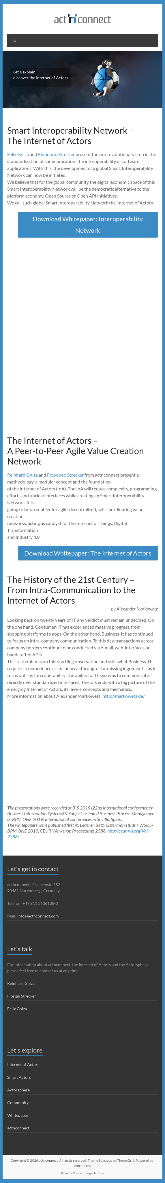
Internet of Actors (23, 1064)
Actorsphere (18, 1089)
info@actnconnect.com (38, 915)
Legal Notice (95, 1173)
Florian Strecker (21, 996)
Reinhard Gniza (22, 474)
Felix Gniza (18, 154)
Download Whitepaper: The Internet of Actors (87, 553)
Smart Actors (19, 1077)
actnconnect (18, 1127)
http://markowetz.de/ (123, 696)
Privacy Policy (71, 1173)
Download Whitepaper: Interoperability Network (88, 224)
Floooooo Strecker (56, 154)
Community (18, 1102)
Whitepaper (18, 1115)
